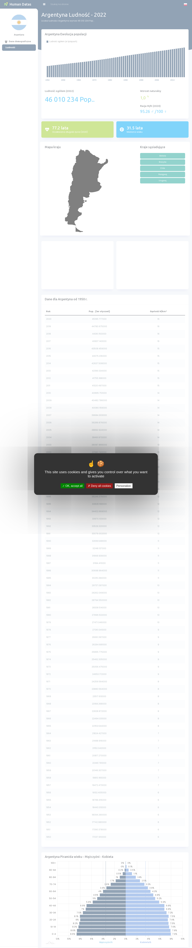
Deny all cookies (99, 485)
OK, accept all (72, 485)
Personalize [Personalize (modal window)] (123, 485)
